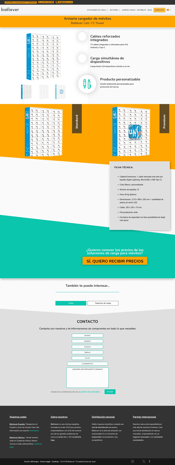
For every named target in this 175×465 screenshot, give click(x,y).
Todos (71, 303)
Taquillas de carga (103, 303)
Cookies (55, 461)
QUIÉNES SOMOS (128, 10)
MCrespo (35, 461)
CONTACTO (159, 10)
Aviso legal (45, 461)
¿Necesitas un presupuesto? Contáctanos (20, 2)
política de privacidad (90, 392)
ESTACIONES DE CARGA (96, 10)
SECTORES (114, 10)
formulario (34, 430)
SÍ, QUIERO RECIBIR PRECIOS (115, 261)
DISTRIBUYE (141, 10)
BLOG (150, 10)
